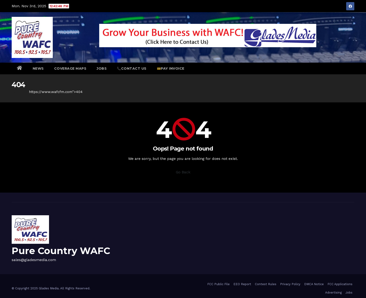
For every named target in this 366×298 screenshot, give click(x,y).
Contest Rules (265, 284)
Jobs (102, 68)
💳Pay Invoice (170, 68)
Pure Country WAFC (61, 250)
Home (17, 92)
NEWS (38, 68)
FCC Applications (339, 284)
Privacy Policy (290, 284)
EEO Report (242, 284)
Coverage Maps (70, 68)
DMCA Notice (314, 284)
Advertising (333, 292)
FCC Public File (218, 284)
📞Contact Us (132, 68)
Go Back (183, 172)
